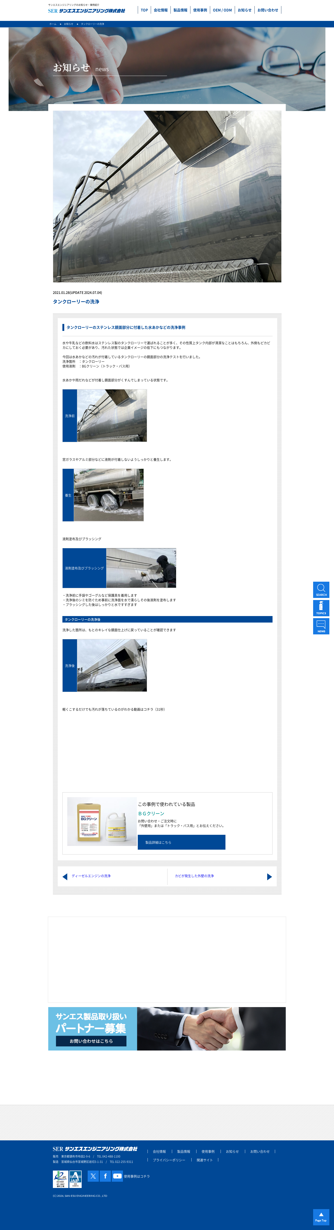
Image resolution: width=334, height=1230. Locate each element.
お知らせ (245, 10)
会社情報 (161, 10)
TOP (144, 10)
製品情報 (180, 10)
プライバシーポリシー (169, 1159)
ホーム (52, 24)
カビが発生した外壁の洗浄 (194, 875)
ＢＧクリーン (151, 813)
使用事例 (200, 10)
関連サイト (205, 1159)
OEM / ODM (222, 10)
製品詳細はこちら (158, 842)
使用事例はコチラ (137, 1176)
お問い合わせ (267, 10)
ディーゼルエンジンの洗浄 (91, 875)
